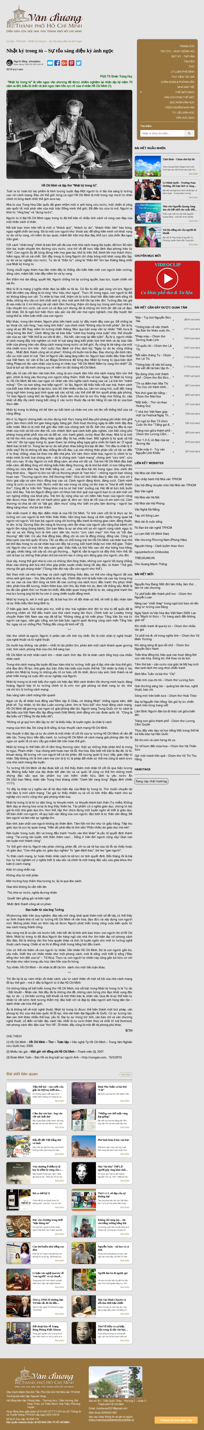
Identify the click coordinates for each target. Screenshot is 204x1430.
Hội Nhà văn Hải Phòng (149, 503)
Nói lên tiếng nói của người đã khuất (179, 231)
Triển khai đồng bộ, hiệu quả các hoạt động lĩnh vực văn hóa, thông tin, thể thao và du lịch (166, 656)
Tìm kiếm (145, 125)
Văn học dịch (185, 117)
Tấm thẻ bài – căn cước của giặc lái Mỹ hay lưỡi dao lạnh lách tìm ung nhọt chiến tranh (48, 1088)
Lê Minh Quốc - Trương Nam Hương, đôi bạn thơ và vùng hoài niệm (179, 184)
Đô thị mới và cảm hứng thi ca (155, 740)
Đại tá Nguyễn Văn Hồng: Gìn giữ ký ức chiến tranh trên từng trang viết (164, 703)
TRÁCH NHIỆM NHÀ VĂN (179, 107)
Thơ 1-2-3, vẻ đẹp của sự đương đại (112, 1195)
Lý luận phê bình (182, 71)
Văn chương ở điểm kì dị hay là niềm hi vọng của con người (48, 1168)
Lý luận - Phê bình (16, 41)
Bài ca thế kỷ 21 (41, 1193)
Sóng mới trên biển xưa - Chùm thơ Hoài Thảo (166, 695)
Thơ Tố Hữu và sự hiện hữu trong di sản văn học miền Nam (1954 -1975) (112, 1328)
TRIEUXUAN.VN (145, 558)
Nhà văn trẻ (185, 87)
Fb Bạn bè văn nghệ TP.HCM (153, 527)
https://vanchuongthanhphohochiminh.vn (111, 1419)
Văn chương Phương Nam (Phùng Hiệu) (161, 539)
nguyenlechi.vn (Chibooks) (152, 552)
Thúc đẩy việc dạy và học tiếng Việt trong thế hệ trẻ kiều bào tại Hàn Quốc (167, 732)
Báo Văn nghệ (144, 491)
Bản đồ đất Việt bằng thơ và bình (47, 1141)
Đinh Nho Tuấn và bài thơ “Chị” (112, 1088)
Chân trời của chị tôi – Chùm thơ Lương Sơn (164, 680)
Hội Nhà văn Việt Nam (149, 473)
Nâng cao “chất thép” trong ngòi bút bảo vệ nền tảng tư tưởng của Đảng (166, 605)
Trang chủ (186, 46)
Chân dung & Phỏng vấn (177, 81)
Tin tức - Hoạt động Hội (177, 51)
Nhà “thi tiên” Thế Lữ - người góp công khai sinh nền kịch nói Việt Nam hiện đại (113, 1168)
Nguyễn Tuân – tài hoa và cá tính (113, 1248)
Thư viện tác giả (182, 76)
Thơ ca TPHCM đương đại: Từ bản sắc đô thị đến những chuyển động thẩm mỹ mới (48, 1301)
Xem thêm (126, 1074)
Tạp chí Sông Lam (147, 515)
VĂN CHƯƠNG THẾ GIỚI (179, 97)
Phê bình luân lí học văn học (113, 1140)
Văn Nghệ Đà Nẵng (147, 509)
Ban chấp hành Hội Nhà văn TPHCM (158, 479)
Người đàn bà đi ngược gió (112, 1273)
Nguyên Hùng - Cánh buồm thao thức (159, 546)
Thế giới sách (184, 92)
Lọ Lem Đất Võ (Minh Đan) (152, 533)
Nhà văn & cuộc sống (148, 521)
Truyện (189, 61)
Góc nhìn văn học (182, 102)
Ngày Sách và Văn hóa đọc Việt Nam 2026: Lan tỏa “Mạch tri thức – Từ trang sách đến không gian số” (165, 616)
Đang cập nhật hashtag (151, 781)
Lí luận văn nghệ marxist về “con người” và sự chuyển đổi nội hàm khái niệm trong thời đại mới (48, 1275)
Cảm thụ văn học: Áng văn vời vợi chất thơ (47, 1115)
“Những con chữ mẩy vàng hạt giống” (113, 1115)
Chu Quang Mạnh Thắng (151, 564)
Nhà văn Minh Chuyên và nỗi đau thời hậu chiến (112, 1301)
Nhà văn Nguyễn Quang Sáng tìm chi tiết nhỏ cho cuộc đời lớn (179, 208)
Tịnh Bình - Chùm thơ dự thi (179, 159)
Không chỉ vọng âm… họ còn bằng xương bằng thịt (112, 1221)
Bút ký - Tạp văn (182, 56)
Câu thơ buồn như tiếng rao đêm (48, 1248)
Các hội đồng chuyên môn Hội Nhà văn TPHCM (165, 485)
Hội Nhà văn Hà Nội (147, 497)
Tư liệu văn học (183, 112)
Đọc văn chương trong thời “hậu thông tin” (48, 1221)
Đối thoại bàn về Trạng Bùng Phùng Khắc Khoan (47, 1328)
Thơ (191, 66)
